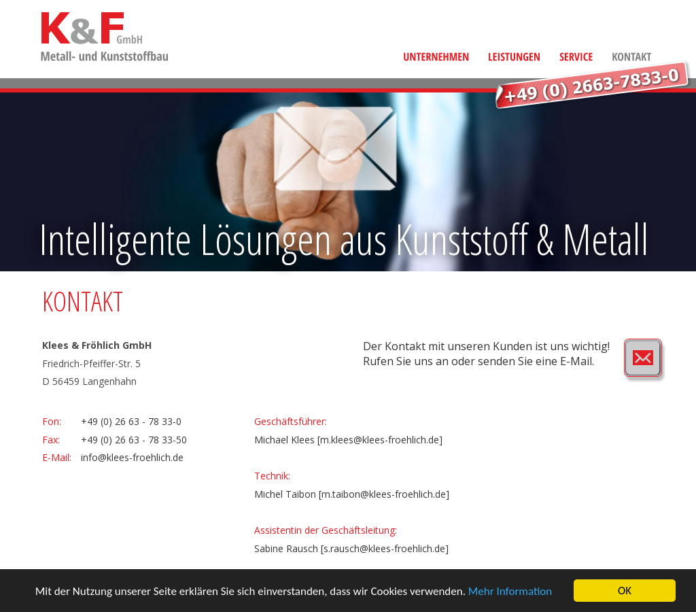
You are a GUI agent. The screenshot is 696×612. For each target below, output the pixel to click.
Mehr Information (510, 591)
